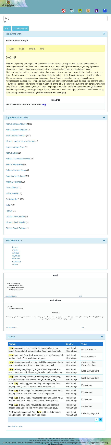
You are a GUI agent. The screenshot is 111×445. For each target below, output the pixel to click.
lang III (32, 49)
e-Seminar (16, 261)
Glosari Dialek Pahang (16, 228)
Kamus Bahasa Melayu (16, 124)
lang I (11, 49)
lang (42, 49)
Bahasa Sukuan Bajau (16, 170)
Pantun (9, 211)
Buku (8, 205)
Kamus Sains (12, 153)
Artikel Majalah (12, 193)
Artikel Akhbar (12, 187)
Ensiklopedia (11, 199)
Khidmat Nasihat (13, 182)
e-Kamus (16, 256)
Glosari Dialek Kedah (15, 216)
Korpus (15, 247)
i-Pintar (15, 264)
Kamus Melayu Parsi (15, 147)
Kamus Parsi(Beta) (14, 164)
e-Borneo (16, 259)
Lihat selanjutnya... (11, 296)
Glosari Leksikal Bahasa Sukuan (20, 141)
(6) (83, 327)
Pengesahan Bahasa (15, 176)
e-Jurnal (15, 253)
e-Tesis (15, 250)
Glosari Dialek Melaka (15, 222)
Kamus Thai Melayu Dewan (18, 159)
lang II (21, 49)
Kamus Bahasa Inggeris (16, 130)
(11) (80, 296)
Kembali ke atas (15, 426)
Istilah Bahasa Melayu (16, 135)
